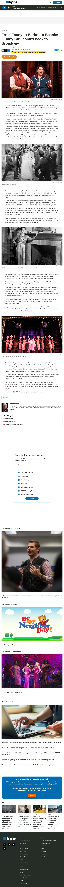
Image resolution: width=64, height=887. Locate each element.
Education (35, 814)
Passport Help (44, 854)
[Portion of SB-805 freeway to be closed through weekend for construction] (55, 809)
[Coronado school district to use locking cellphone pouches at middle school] (40, 809)
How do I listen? (45, 851)
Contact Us (44, 846)
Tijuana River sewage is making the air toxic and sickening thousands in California (28, 748)
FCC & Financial (24, 848)
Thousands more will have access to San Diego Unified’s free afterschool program (28, 765)
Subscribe (32, 499)
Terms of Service (24, 862)
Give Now (57, 2)
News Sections (45, 13)
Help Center (44, 856)
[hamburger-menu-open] (3, 2)
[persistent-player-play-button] (4, 7)
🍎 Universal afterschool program (13, 424)
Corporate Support (24, 869)
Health (19, 814)
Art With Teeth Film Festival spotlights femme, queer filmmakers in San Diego (8, 821)
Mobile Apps (23, 851)
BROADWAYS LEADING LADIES (12, 692)
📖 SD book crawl (8, 418)
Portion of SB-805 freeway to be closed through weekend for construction (54, 821)
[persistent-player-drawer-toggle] (62, 8)
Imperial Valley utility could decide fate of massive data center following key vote (28, 760)
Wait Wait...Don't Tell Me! (51, 7)
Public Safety (51, 814)
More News (7, 803)
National (23, 13)
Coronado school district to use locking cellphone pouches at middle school (39, 821)
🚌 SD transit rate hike (9, 421)
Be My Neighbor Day (8, 645)
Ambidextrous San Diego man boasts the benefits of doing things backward (24, 820)
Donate (32, 795)
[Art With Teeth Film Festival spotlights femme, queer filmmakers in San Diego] (9, 809)
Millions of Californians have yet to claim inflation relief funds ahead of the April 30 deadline (31, 742)
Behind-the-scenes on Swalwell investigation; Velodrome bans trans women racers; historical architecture (32, 596)
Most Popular (7, 702)
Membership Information (26, 875)
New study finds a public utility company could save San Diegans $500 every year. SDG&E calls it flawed (31, 753)
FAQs (42, 848)
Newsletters (23, 843)
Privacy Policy (23, 856)
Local (16, 13)
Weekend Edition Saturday (19, 8)
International (33, 13)
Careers (22, 846)
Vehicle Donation (24, 883)
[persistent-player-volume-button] (8, 7)
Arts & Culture (5, 814)
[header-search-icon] (50, 2)
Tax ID (21, 880)
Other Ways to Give (25, 877)
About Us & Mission (25, 840)
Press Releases (24, 854)
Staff (21, 859)
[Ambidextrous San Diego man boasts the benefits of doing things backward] (24, 809)
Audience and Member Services (48, 840)
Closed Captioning (45, 843)
